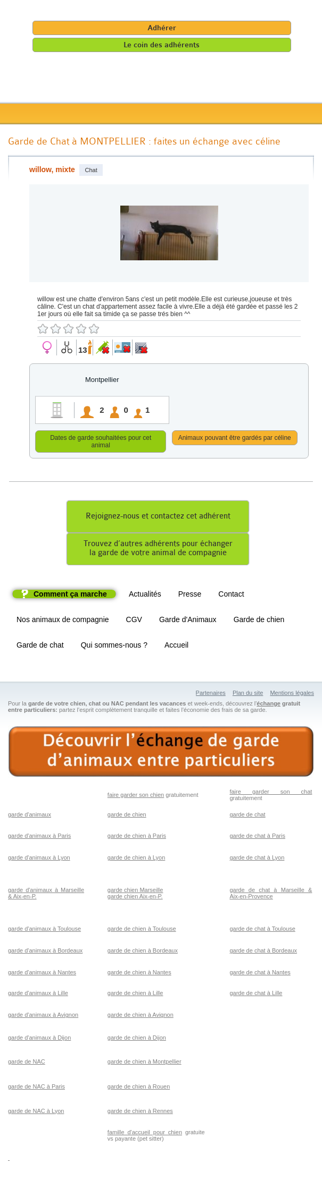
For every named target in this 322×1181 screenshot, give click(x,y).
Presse (190, 595)
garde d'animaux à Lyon (39, 859)
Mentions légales (292, 694)
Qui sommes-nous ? (114, 646)
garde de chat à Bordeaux (263, 952)
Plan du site (248, 694)
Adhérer (161, 27)
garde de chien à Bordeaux (143, 952)
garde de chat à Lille (255, 994)
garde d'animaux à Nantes (42, 974)
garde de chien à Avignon (141, 1016)
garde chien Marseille (135, 891)
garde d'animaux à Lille (38, 994)
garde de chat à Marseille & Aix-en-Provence (270, 894)
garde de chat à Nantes (259, 974)
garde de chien (127, 816)
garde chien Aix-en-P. (135, 898)
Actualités (145, 595)
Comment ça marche (70, 595)
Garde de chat (40, 646)
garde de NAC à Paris (36, 1088)
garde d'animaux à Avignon (43, 1016)
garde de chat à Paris (257, 837)
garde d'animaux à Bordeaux (45, 952)
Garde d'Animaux (188, 621)
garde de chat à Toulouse (262, 930)
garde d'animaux (29, 816)
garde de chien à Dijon (137, 1039)
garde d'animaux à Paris (39, 837)
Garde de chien (259, 621)
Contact (231, 595)
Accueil (176, 646)
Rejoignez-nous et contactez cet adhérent (158, 517)
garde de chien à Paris (137, 837)
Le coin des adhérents (161, 44)
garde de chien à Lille (135, 994)
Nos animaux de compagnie (62, 621)
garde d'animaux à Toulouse (44, 930)
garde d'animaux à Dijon (39, 1039)
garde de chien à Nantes (139, 974)
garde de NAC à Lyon (36, 1112)
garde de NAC (26, 1063)
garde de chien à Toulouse (142, 930)
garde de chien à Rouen (139, 1088)
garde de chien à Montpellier (144, 1063)
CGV (134, 621)
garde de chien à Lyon (136, 859)
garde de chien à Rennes (140, 1112)
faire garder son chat (270, 793)
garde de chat (247, 816)
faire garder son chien (136, 796)
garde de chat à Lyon (256, 859)
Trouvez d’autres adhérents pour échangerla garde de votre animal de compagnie (158, 550)
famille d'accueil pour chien (145, 1134)
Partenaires (211, 694)
